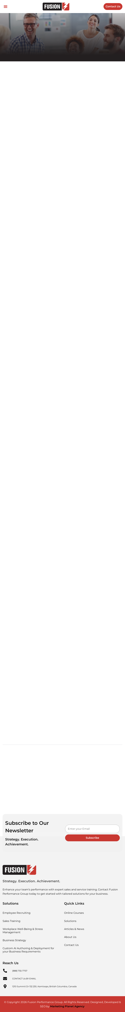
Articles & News (74, 928)
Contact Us (71, 944)
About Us (70, 936)
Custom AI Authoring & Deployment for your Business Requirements (28, 949)
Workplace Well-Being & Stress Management (23, 930)
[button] (5, 6)
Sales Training (11, 920)
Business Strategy (14, 939)
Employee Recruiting (16, 912)
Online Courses (74, 912)
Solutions (70, 920)
